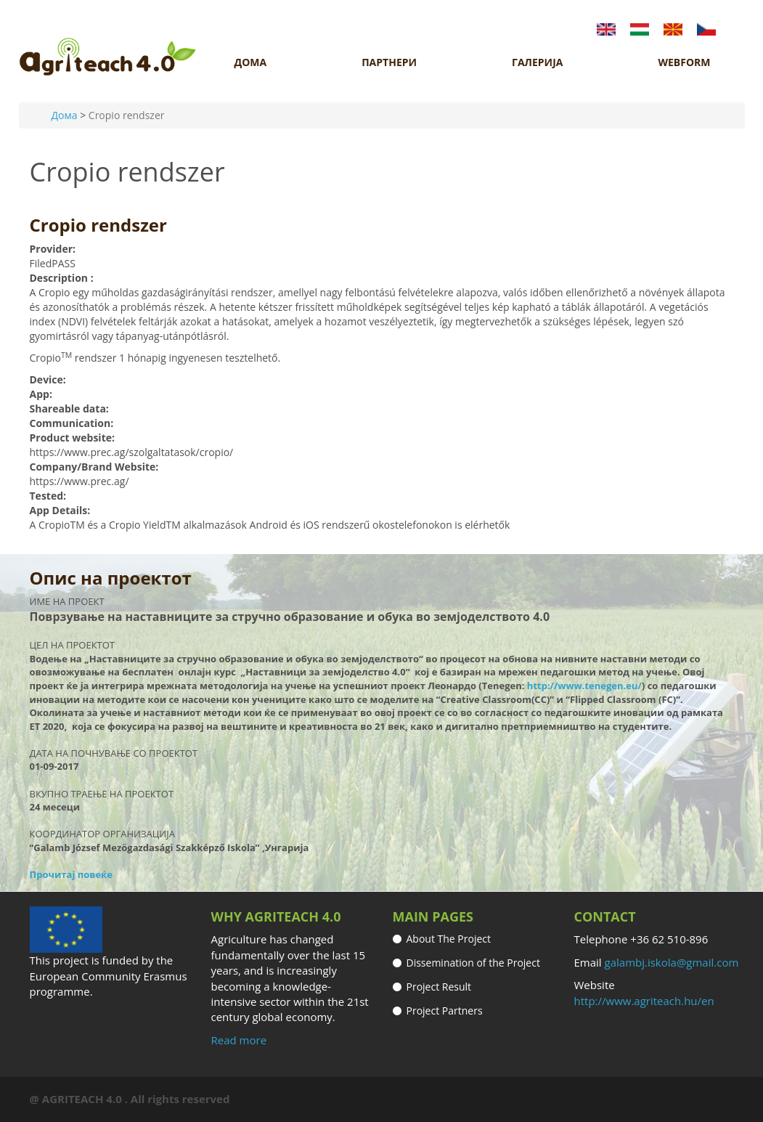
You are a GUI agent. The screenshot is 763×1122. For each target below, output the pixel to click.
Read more (239, 1040)
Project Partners (445, 1010)
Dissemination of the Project (473, 962)
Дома (65, 115)
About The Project (449, 939)
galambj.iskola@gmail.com (672, 962)
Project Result (439, 986)
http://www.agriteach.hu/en (644, 1000)
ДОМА (250, 62)
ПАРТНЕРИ (389, 62)
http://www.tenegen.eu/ (584, 685)
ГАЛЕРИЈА (537, 62)
